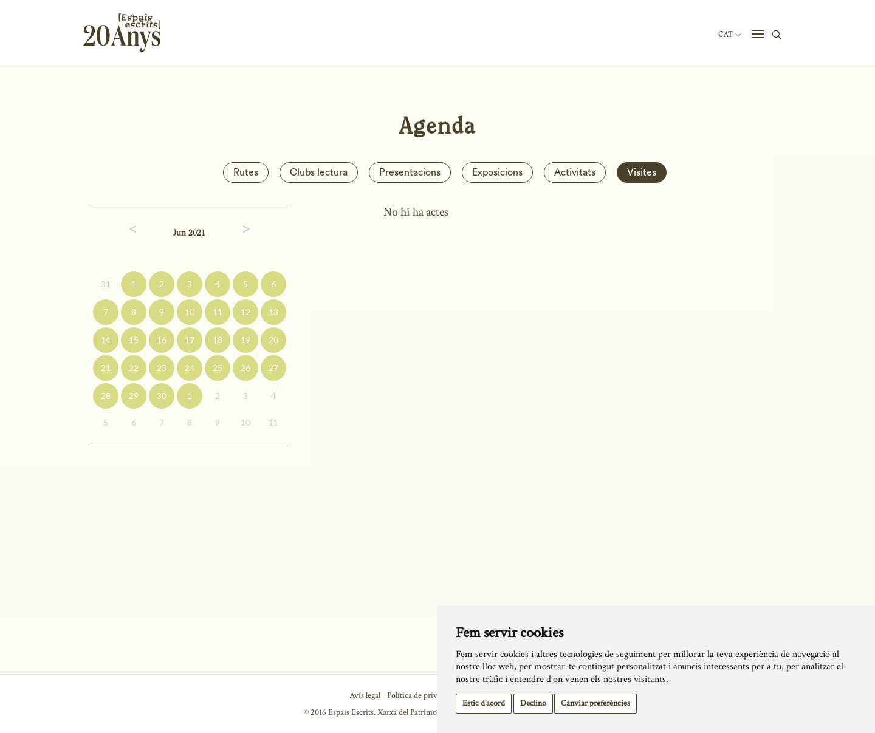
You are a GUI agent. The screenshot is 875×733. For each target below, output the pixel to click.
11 (217, 312)
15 (134, 340)
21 (106, 368)
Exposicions (497, 172)
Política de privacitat (421, 695)
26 (245, 368)
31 (106, 284)
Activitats (574, 172)
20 (273, 340)
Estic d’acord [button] (483, 703)
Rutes (245, 172)
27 (273, 368)
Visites (641, 172)
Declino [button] (533, 703)
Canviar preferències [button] (595, 703)
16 (161, 340)
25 (217, 368)
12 (245, 312)
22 (134, 368)
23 (161, 368)
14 (106, 340)
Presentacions (410, 172)
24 (189, 368)
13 (273, 312)
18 (217, 340)
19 (245, 340)
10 (189, 312)
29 (134, 395)
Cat (729, 34)
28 (106, 395)
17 (189, 340)
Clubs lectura (319, 172)
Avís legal (364, 695)
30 (161, 395)
